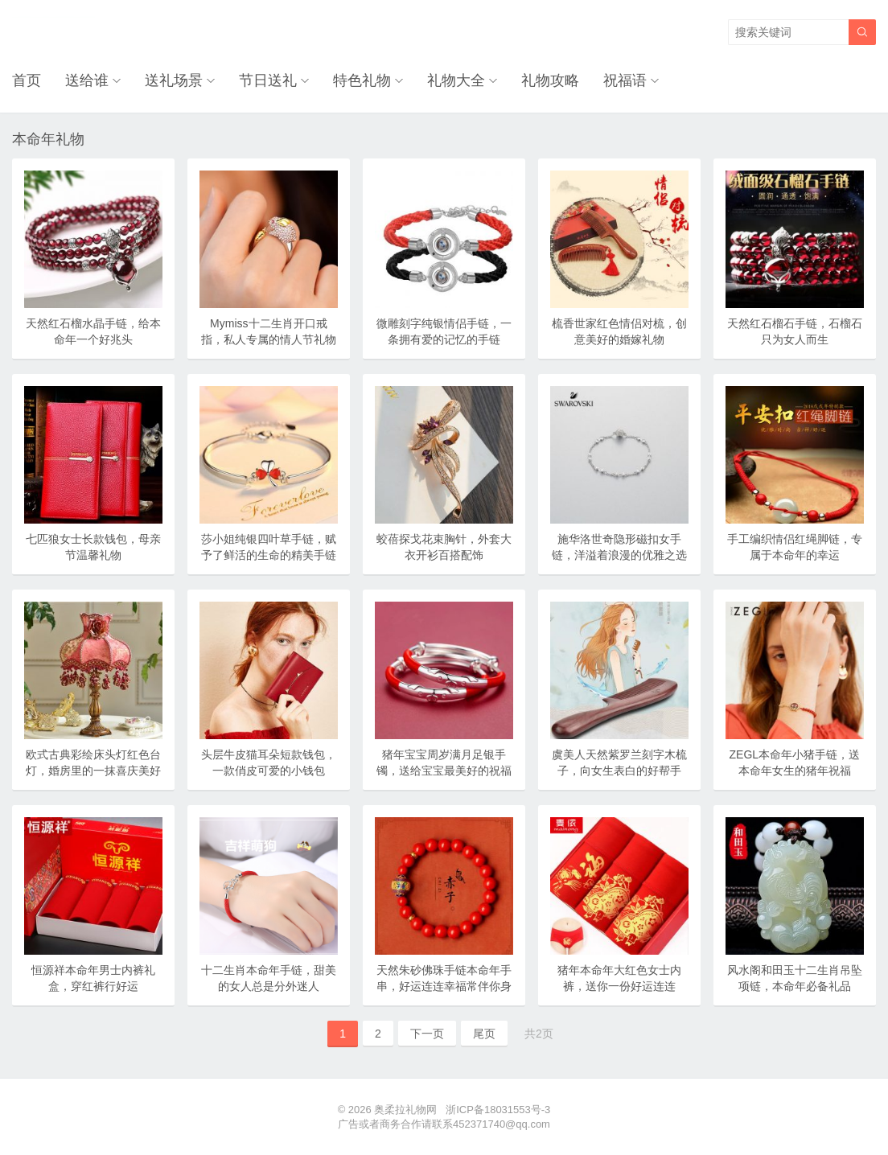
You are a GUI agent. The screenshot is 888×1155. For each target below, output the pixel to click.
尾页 (484, 1033)
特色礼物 (362, 80)
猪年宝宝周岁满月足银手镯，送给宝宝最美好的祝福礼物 (444, 770)
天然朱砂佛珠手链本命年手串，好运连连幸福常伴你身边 (444, 986)
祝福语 (625, 80)
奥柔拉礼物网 (405, 1110)
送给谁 (87, 80)
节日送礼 (268, 80)
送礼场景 (174, 80)
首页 (26, 80)
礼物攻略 (550, 80)
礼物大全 (456, 80)
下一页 (427, 1033)
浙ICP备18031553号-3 (498, 1110)
